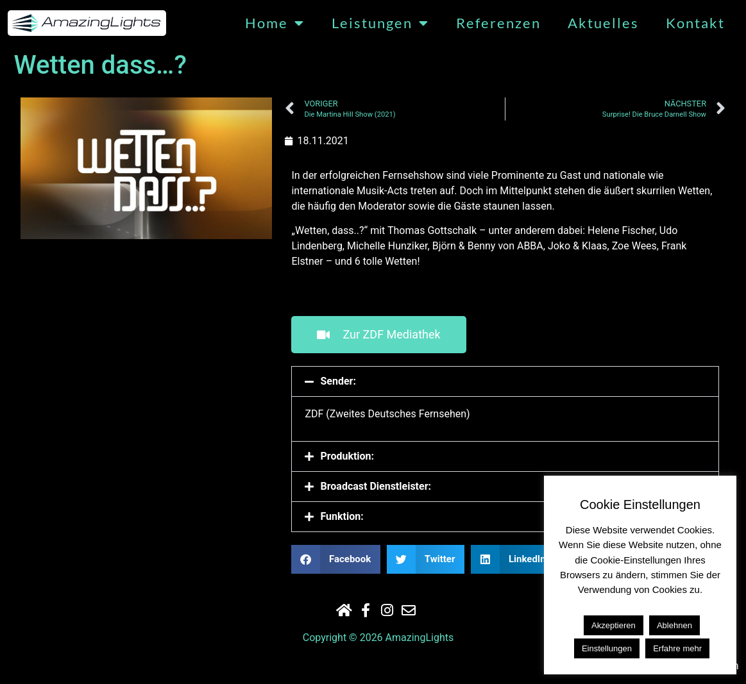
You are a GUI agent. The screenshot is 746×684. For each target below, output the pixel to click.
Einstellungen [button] (607, 648)
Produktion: (347, 456)
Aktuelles (603, 23)
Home (275, 23)
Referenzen (498, 23)
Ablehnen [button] (674, 625)
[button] (505, 381)
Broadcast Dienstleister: (375, 486)
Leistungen (380, 23)
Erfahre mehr (677, 648)
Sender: (337, 381)
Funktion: (341, 516)
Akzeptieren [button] (613, 625)
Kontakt (695, 23)
